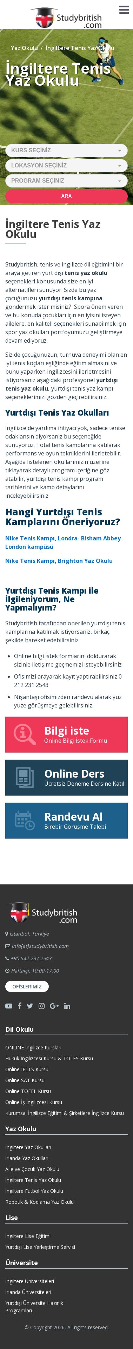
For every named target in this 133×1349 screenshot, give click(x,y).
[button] (66, 150)
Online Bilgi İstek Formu (66, 734)
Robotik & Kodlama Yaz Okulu (39, 1201)
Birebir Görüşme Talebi (66, 820)
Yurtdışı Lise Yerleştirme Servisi (40, 1247)
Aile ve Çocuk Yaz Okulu (32, 1169)
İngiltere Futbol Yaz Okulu (34, 1191)
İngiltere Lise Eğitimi (28, 1236)
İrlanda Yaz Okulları (26, 1158)
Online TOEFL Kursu (28, 1091)
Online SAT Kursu (25, 1080)
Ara (66, 196)
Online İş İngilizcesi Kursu (33, 1102)
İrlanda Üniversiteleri (28, 1292)
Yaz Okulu (24, 48)
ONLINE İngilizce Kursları (33, 1047)
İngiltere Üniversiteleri (29, 1281)
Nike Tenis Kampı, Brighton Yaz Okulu (59, 561)
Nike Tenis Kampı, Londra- (43, 538)
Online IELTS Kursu (26, 1069)
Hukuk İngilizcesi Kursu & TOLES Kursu (49, 1058)
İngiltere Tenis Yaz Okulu (33, 1180)
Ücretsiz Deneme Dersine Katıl (68, 777)
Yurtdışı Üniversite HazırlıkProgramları (34, 1307)
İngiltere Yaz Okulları (28, 1147)
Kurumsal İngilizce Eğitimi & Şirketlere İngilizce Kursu (64, 1113)
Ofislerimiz (27, 986)
